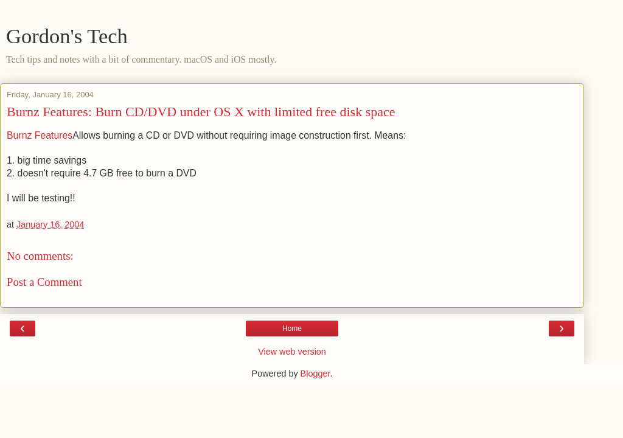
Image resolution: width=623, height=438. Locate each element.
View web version (292, 351)
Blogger (315, 373)
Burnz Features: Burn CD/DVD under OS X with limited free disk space (201, 111)
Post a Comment (44, 282)
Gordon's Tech (67, 35)
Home (292, 328)
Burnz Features (39, 135)
